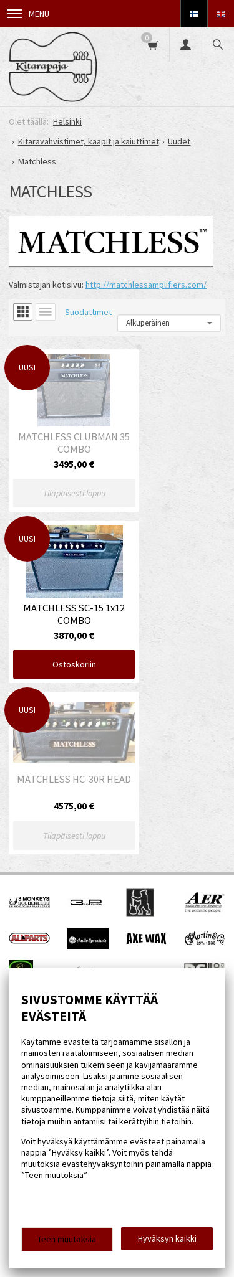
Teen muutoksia (66, 1239)
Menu (28, 13)
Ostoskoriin (173, 477)
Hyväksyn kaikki (167, 1238)
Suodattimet (88, 312)
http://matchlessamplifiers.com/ (146, 284)
